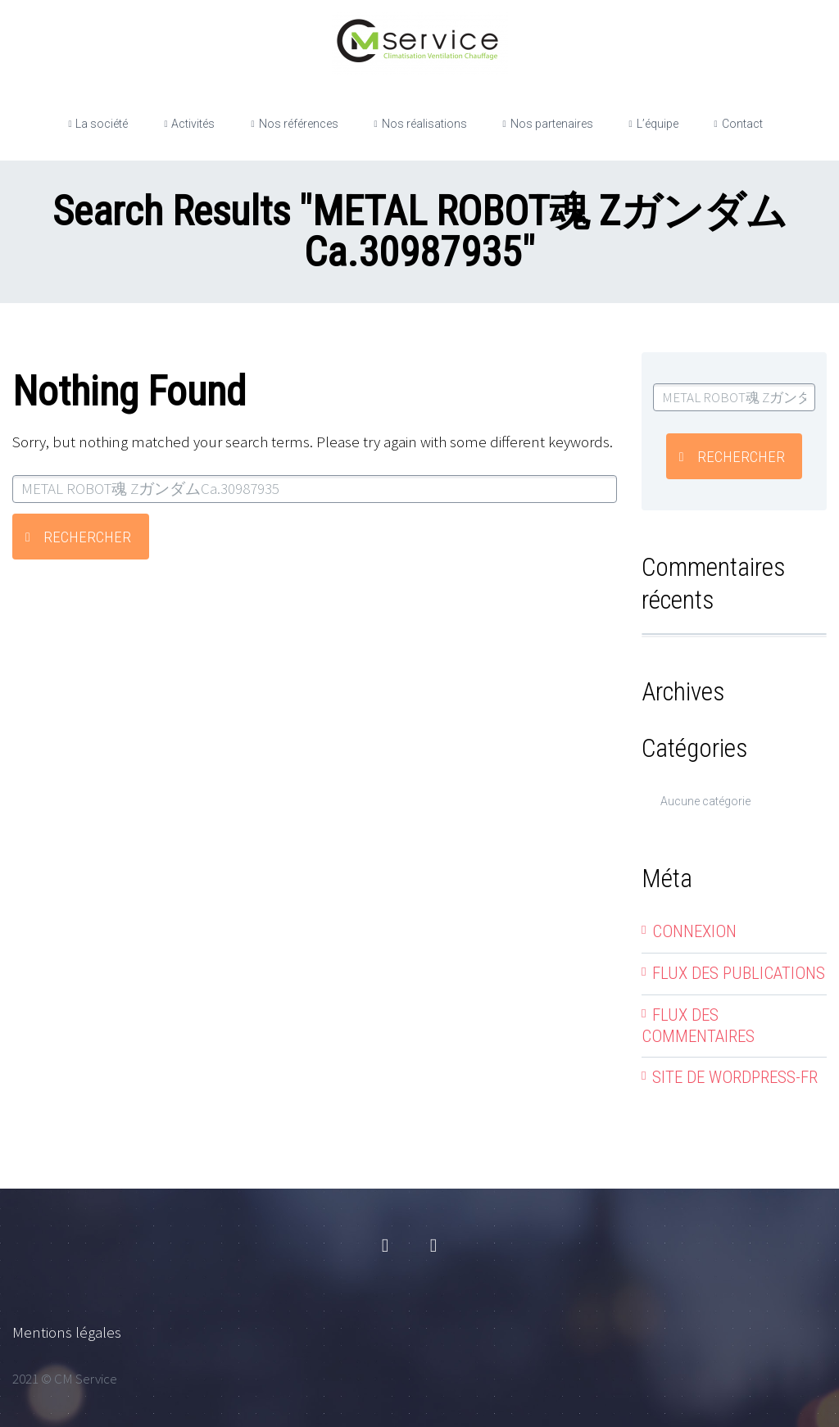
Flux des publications (738, 973)
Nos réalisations (424, 123)
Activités (193, 123)
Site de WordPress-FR (735, 1077)
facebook (385, 1245)
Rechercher (87, 537)
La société (101, 123)
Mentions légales (66, 1332)
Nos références (298, 123)
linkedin (433, 1245)
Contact (742, 123)
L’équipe (657, 123)
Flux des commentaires (698, 1025)
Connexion (694, 931)
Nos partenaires (551, 123)
